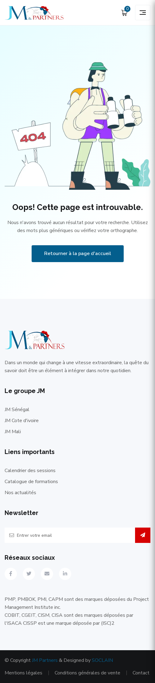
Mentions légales (23, 673)
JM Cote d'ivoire (22, 420)
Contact (141, 673)
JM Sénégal (17, 409)
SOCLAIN (102, 660)
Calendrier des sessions (30, 470)
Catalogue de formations (31, 481)
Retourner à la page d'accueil (77, 253)
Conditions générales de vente (87, 673)
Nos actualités (20, 492)
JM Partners (45, 660)
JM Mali (13, 431)
